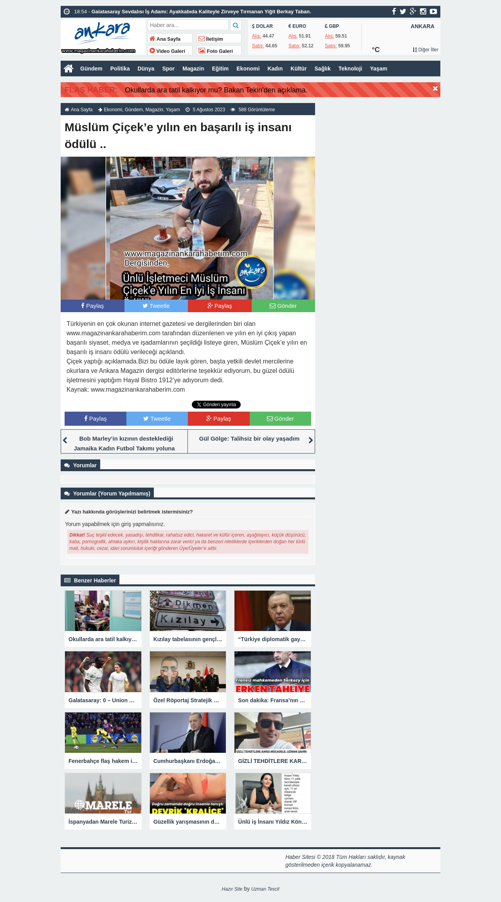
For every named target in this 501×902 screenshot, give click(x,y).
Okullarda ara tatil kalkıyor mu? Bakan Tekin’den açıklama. (216, 90)
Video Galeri (167, 51)
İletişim (210, 39)
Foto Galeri (215, 51)
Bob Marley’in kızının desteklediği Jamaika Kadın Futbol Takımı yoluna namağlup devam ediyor (124, 448)
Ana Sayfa (165, 39)
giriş (126, 524)
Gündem (91, 68)
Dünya (146, 68)
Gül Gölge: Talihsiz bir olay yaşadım (249, 438)
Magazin (193, 68)
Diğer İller (425, 49)
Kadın (275, 68)
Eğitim (220, 68)
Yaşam (378, 68)
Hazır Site (232, 889)
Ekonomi (248, 68)
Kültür (298, 68)
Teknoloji (350, 68)
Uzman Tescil (265, 889)
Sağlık (323, 68)
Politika (120, 68)
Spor (168, 68)
